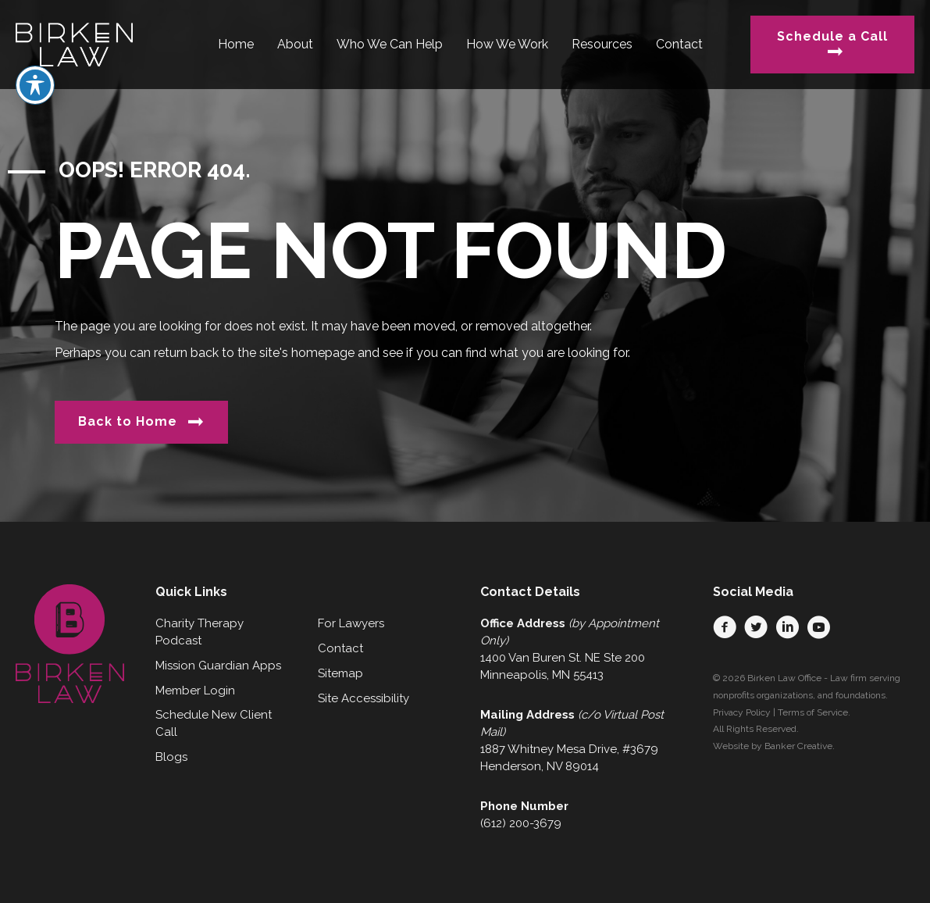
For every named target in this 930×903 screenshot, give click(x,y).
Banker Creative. (799, 746)
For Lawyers (351, 623)
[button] (724, 627)
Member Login (195, 690)
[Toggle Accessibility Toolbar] (35, 47)
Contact (340, 648)
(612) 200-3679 (520, 823)
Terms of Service (813, 712)
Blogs (171, 757)
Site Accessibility (363, 698)
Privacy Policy (742, 712)
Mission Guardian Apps (218, 666)
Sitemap (340, 673)
